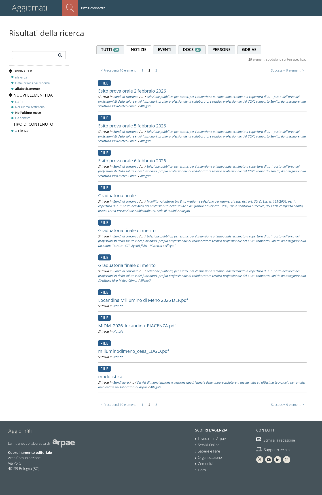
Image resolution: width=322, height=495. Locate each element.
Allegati (145, 106)
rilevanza (21, 77)
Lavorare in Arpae (212, 438)
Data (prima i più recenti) (32, 83)
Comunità (205, 463)
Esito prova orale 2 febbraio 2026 (132, 91)
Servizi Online (209, 444)
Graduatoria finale (117, 195)
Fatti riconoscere (93, 8)
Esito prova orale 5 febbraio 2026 (132, 126)
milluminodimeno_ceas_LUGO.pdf (133, 351)
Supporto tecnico (273, 449)
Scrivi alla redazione (275, 440)
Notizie (118, 306)
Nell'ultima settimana (29, 107)
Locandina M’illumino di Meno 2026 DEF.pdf (143, 300)
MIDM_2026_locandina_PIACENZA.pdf (137, 326)
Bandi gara (121, 382)
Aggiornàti (29, 8)
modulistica (110, 377)
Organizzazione (210, 457)
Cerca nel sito (70, 8)
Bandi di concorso (125, 97)
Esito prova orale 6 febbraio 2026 (132, 161)
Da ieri (19, 101)
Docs (202, 470)
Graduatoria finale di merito (127, 230)
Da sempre (23, 118)
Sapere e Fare (209, 451)
